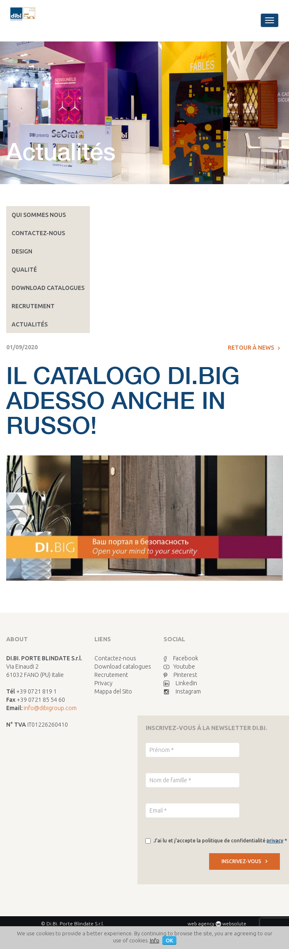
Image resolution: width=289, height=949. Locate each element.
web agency (201, 923)
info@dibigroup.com (50, 708)
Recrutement (33, 306)
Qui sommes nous (39, 215)
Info (154, 940)
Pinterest (180, 675)
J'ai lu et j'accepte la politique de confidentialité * (220, 840)
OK (169, 940)
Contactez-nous (38, 233)
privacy (275, 840)
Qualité (24, 269)
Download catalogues (48, 288)
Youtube (179, 666)
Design (22, 251)
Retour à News (254, 347)
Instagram (182, 691)
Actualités (30, 324)
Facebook (181, 658)
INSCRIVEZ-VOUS (244, 861)
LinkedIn (180, 683)
